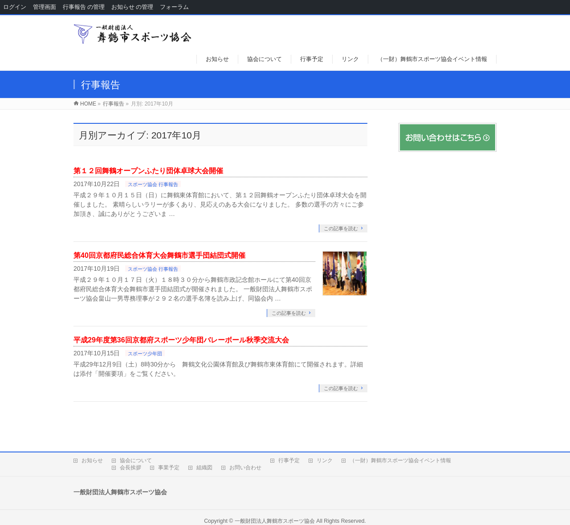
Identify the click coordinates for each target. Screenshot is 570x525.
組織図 (204, 467)
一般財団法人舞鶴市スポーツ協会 (275, 521)
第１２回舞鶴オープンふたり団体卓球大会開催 (148, 171)
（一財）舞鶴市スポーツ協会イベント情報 (400, 460)
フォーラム (174, 7)
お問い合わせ (245, 467)
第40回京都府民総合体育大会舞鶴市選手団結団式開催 (159, 255)
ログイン (14, 7)
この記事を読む (341, 228)
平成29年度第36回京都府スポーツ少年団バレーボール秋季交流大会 (181, 340)
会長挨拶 (130, 467)
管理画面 (44, 7)
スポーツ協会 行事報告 (153, 184)
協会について (136, 460)
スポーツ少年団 (145, 353)
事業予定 (168, 467)
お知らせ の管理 (132, 7)
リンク (325, 460)
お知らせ (92, 460)
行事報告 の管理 (84, 7)
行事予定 (289, 460)
